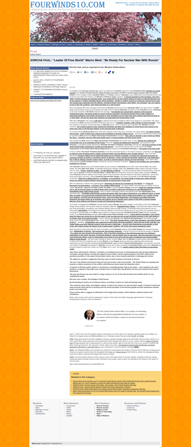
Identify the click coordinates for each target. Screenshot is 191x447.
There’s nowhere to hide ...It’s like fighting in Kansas (100, 171)
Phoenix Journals (102, 408)
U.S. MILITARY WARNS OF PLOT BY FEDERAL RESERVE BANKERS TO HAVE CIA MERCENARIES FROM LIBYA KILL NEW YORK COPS (50, 74)
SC (97, 91)
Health (95, 44)
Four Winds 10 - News (56, 5)
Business (122, 44)
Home (33, 44)
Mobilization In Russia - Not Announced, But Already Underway (98, 231)
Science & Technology (104, 412)
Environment (112, 44)
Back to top (36, 443)
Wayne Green (121, 352)
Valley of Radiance (103, 415)
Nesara (69, 44)
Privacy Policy (132, 410)
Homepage (39, 406)
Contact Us (131, 408)
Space (99, 413)
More (137, 44)
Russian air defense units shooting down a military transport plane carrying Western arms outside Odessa (115, 153)
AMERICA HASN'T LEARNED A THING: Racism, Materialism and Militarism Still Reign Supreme (50, 86)
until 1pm (97, 121)
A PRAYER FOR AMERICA (43, 94)
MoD (114, 97)
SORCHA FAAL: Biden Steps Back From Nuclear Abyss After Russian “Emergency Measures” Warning (109, 389)
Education (39, 412)
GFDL (142, 336)
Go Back (76, 373)
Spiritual (102, 44)
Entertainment (40, 413)
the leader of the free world (149, 149)
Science (130, 44)
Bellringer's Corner (58, 44)
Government (79, 44)
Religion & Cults (102, 410)
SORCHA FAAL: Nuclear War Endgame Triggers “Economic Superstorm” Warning (102, 387)
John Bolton (82, 210)
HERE (136, 347)
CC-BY (133, 336)
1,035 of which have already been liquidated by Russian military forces (106, 134)
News (37, 408)
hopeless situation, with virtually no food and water (135, 123)
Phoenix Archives (43, 44)
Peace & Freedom (103, 406)
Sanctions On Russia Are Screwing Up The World (123, 184)
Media (69, 412)
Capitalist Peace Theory (126, 206)
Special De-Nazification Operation (126, 143)
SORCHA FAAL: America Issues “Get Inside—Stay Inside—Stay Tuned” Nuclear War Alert (104, 385)
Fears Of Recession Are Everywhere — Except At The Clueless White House (111, 184)
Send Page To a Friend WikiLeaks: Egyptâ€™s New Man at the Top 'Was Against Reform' (49, 157)
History (88, 44)
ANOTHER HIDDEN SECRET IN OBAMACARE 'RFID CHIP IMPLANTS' (50, 161)
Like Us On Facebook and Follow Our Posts (45, 101)
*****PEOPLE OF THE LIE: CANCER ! (46, 153)
